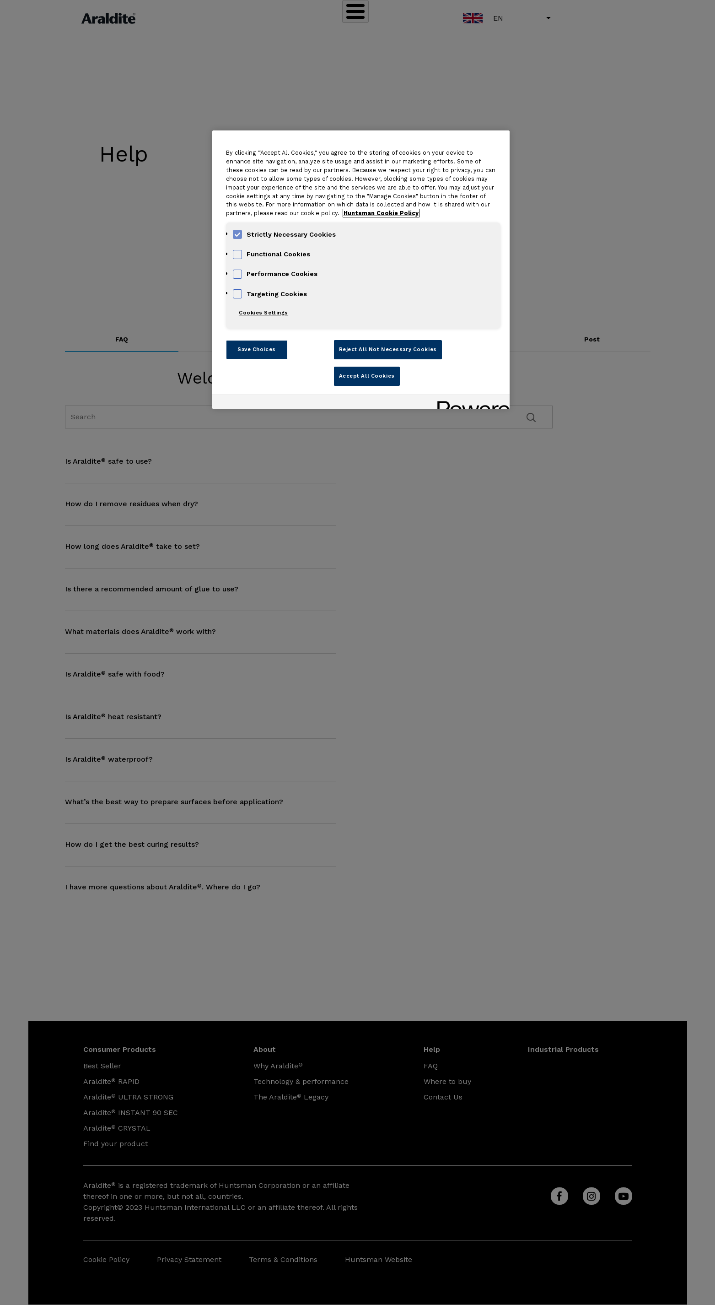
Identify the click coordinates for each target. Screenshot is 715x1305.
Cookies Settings (263, 312)
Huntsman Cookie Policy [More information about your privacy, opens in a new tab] (381, 213)
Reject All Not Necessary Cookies (388, 349)
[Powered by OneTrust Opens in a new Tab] (470, 403)
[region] (361, 269)
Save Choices (256, 349)
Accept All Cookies (367, 376)
